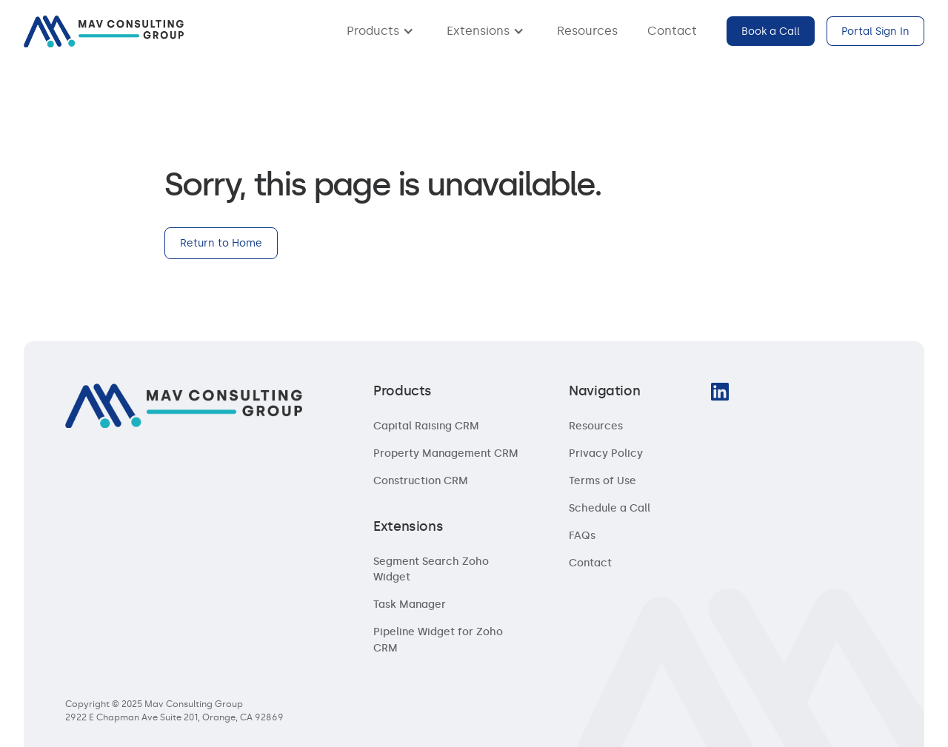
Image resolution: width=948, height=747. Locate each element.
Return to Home (221, 243)
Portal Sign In (875, 31)
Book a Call (770, 31)
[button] (382, 31)
